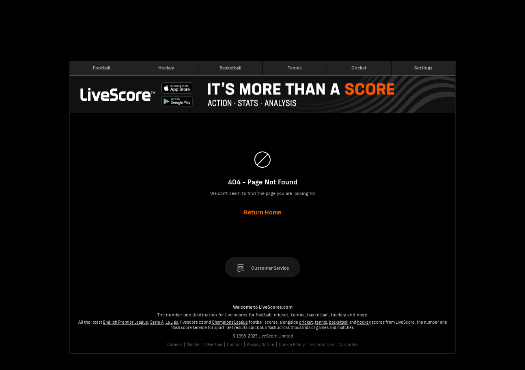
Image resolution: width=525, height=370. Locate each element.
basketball (339, 322)
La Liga (172, 322)
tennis (321, 322)
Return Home (262, 212)
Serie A (157, 322)
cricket (306, 322)
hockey (364, 322)
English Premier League (125, 322)
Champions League (230, 322)
